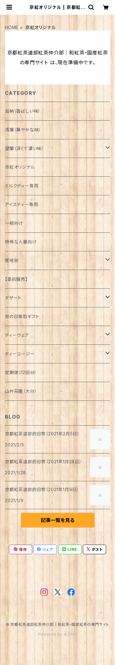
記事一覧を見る (58, 520)
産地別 (11, 260)
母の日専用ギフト (22, 316)
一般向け (14, 223)
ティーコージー (20, 353)
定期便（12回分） (21, 372)
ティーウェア (17, 335)
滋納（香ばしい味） (22, 111)
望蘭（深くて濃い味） (24, 148)
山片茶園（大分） (21, 391)
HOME (11, 27)
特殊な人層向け (21, 241)
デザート (13, 297)
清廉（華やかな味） (23, 129)
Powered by (57, 634)
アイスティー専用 (21, 204)
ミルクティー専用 (21, 185)
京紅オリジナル (20, 167)
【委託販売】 (16, 279)
